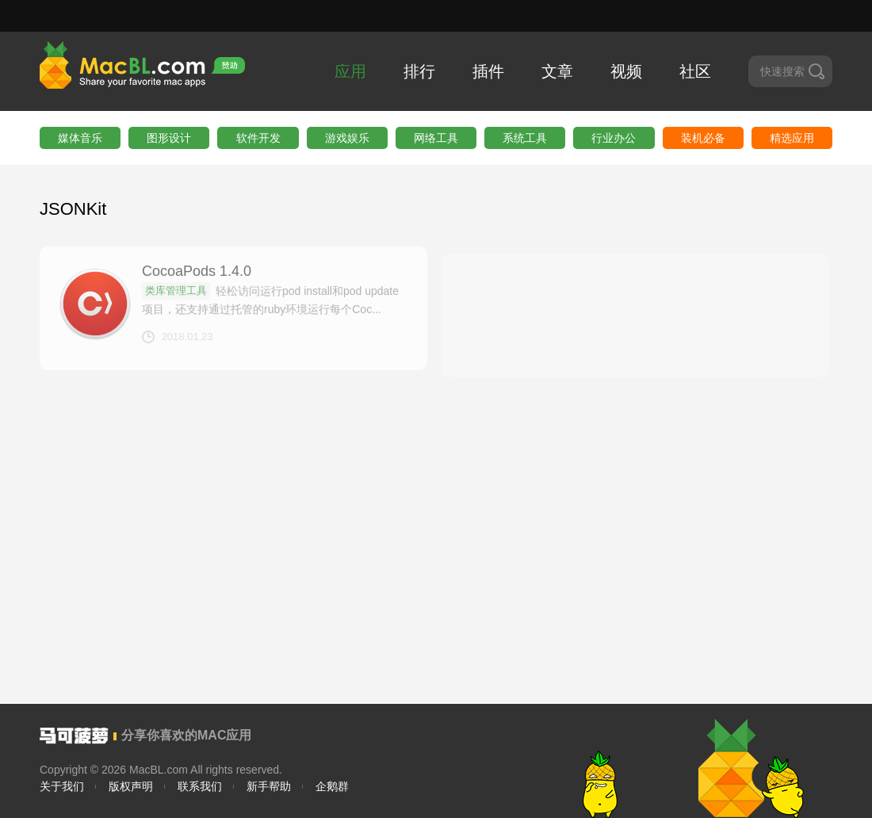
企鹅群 (332, 786)
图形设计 (169, 138)
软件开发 (258, 138)
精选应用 (792, 138)
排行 (419, 71)
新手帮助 (269, 786)
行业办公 (613, 138)
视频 (626, 71)
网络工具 (436, 138)
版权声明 (131, 786)
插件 (488, 71)
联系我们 (200, 786)
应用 (350, 71)
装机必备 (703, 138)
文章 (557, 71)
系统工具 (525, 138)
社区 (695, 71)
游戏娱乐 (347, 138)
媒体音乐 (80, 138)
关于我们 (62, 786)
